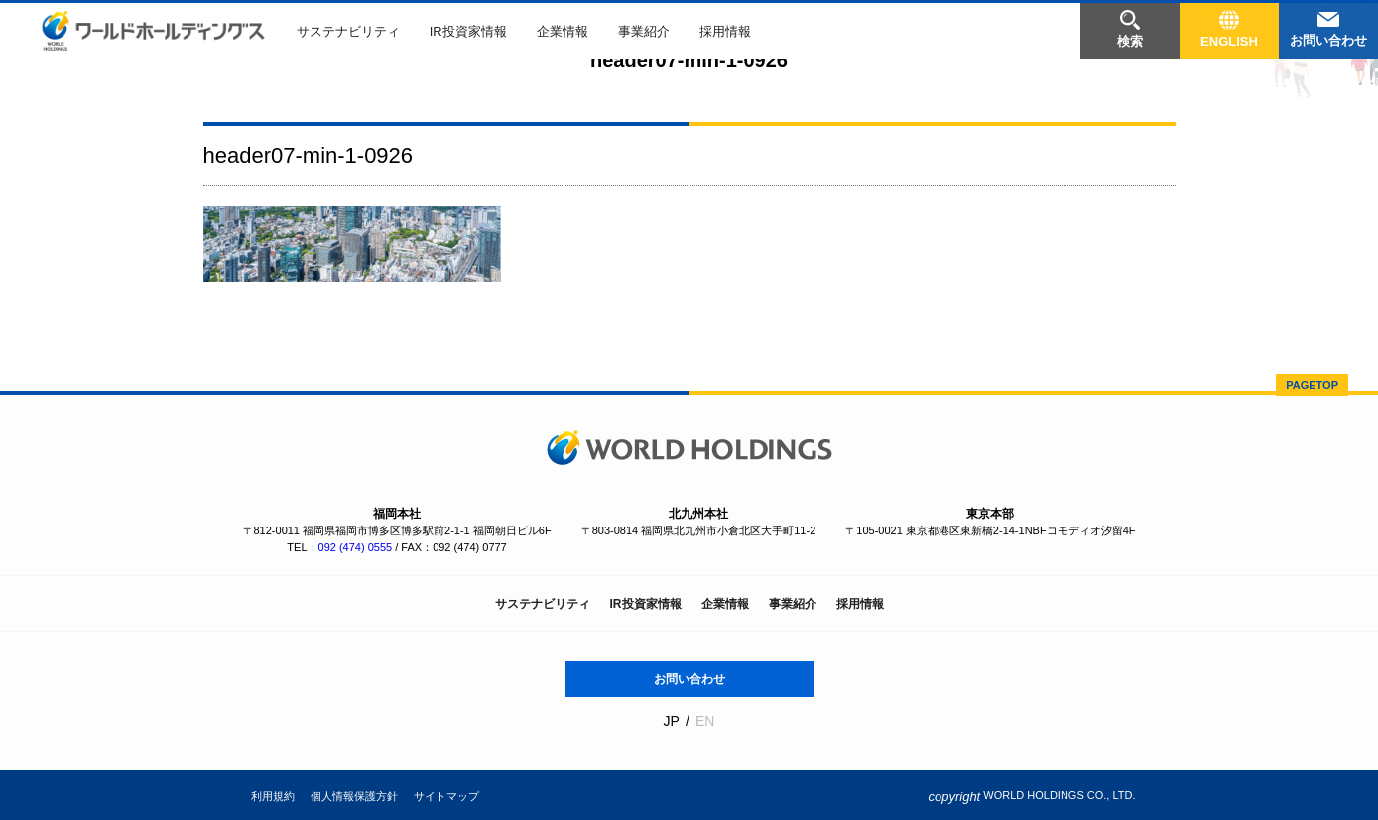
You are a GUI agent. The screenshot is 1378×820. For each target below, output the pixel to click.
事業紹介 (644, 31)
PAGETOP (1312, 385)
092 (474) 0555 (355, 547)
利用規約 (273, 796)
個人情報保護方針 (354, 796)
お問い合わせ (689, 679)
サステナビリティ (348, 31)
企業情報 (562, 31)
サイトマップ (446, 796)
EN (704, 721)
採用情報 (725, 31)
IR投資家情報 (468, 31)
